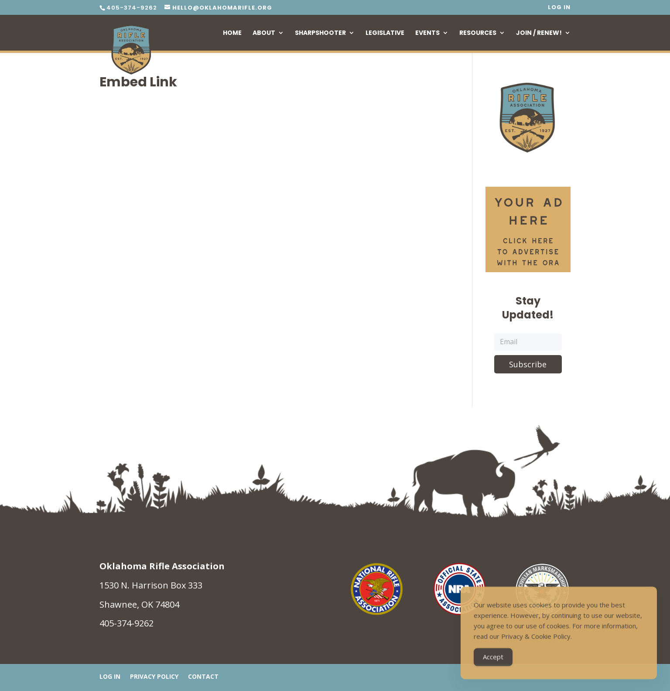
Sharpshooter (320, 33)
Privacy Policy (154, 677)
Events (427, 33)
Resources (477, 33)
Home (232, 33)
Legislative (385, 33)
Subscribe (528, 364)
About (264, 33)
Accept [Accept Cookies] (493, 660)
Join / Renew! (539, 33)
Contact (203, 677)
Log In (559, 7)
